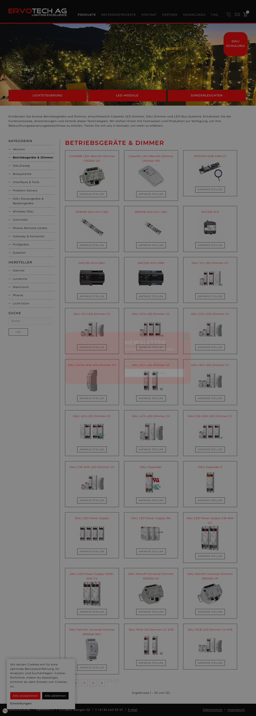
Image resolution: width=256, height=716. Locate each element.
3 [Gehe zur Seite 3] (84, 683)
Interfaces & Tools (26, 182)
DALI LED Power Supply (92, 518)
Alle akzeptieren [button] (25, 695)
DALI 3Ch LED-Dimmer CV (210, 365)
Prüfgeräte (21, 244)
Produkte (87, 14)
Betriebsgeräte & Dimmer (33, 157)
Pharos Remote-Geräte (30, 228)
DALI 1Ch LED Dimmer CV (92, 314)
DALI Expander (151, 467)
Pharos (18, 295)
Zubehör (19, 252)
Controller (20, 219)
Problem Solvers (25, 190)
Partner (169, 14)
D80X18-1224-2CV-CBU (151, 211)
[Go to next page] (109, 680)
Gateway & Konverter (29, 236)
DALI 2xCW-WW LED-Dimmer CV (92, 365)
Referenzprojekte (118, 14)
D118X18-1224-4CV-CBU (92, 211)
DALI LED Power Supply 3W (151, 518)
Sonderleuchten (207, 95)
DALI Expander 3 (210, 467)
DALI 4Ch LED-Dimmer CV (151, 416)
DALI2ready (21, 165)
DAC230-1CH (210, 211)
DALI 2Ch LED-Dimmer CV (210, 314)
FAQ (214, 14)
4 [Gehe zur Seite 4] (93, 683)
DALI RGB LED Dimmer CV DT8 (210, 629)
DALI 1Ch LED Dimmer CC (210, 263)
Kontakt (149, 14)
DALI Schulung (235, 43)
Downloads (194, 14)
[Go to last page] (116, 680)
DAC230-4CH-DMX (151, 263)
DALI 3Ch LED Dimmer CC (151, 365)
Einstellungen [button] (21, 703)
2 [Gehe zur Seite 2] (76, 683)
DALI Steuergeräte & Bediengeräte (28, 201)
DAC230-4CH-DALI (92, 263)
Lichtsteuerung (48, 95)
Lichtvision (21, 303)
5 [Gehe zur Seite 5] (102, 683)
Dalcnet (19, 270)
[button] (5, 710)
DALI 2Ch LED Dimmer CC (151, 314)
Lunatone (20, 278)
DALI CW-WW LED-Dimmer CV (92, 467)
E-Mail (132, 709)
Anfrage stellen (92, 194)
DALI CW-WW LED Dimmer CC (210, 416)
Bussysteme (22, 174)
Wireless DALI (23, 211)
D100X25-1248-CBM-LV (210, 156)
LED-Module (127, 95)
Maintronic (21, 287)
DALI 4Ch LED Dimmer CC (92, 416)
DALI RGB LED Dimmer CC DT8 (151, 629)
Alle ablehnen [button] (55, 695)
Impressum (236, 709)
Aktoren (19, 149)
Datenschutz (213, 709)
